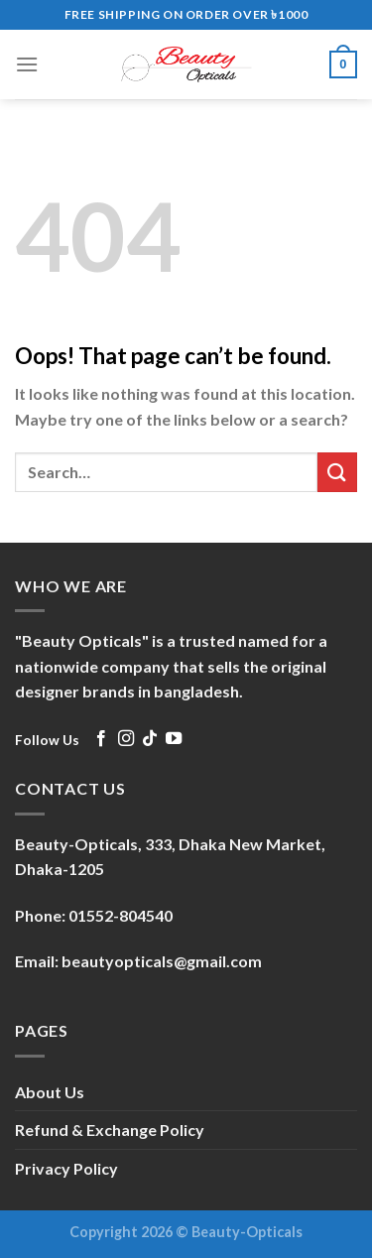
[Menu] (27, 64)
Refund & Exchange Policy (109, 1129)
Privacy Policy (66, 1168)
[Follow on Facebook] (101, 739)
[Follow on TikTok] (150, 739)
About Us (49, 1091)
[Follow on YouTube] (174, 739)
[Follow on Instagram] (126, 739)
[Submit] (337, 471)
